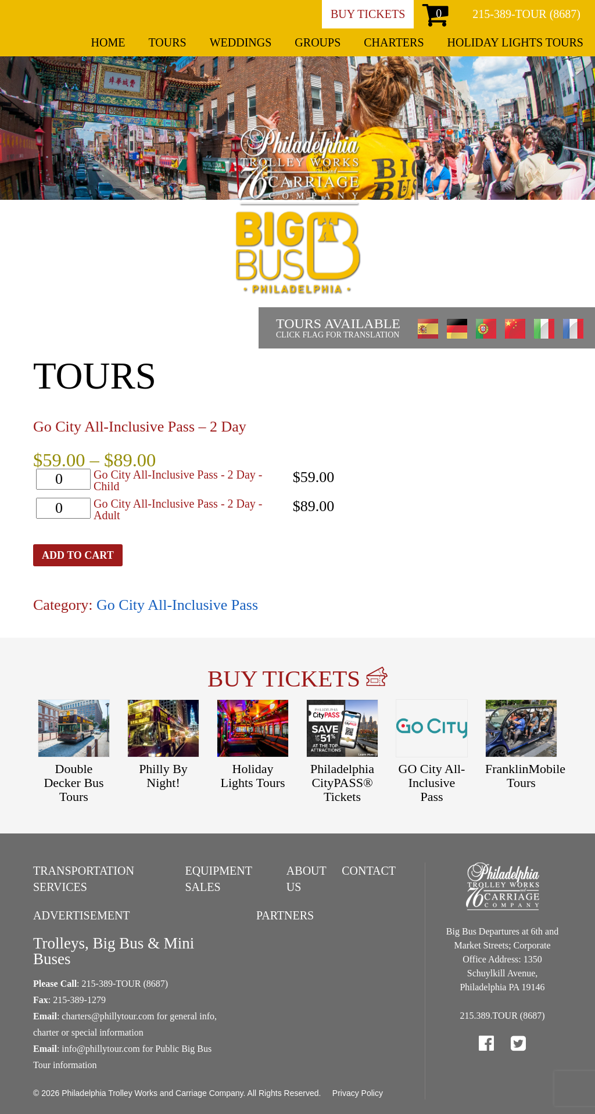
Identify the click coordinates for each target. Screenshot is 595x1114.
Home (108, 42)
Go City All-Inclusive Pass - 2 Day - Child (178, 480)
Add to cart (78, 555)
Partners (285, 915)
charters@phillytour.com (108, 1016)
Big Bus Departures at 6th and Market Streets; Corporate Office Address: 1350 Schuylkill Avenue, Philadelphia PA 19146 (502, 959)
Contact (369, 870)
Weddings (241, 42)
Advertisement (81, 915)
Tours (167, 42)
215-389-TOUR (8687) (526, 14)
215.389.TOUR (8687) (502, 1015)
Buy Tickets (368, 14)
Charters (394, 42)
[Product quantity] (63, 479)
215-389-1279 (79, 1000)
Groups (317, 42)
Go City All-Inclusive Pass (177, 604)
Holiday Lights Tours (515, 42)
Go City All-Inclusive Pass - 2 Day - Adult (178, 509)
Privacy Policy (357, 1093)
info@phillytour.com (100, 1049)
